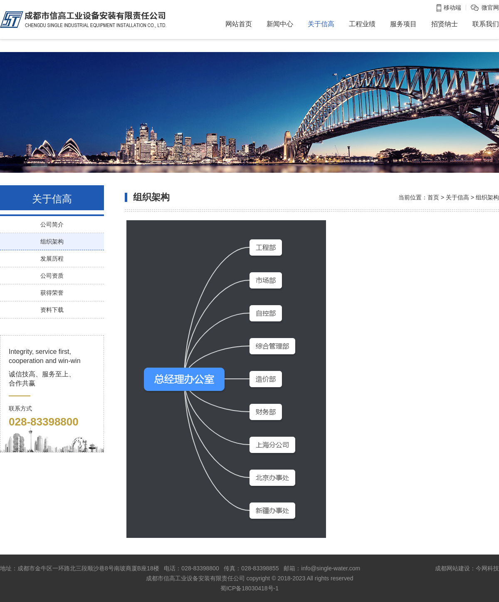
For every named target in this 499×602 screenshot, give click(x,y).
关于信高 (321, 23)
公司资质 (52, 275)
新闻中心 (280, 23)
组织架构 (52, 241)
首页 (433, 197)
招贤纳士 (444, 23)
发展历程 (52, 258)
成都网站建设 (452, 568)
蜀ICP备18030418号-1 (249, 588)
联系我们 (485, 23)
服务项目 (403, 23)
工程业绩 (362, 23)
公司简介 (52, 224)
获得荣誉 (52, 292)
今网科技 (487, 568)
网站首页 (238, 23)
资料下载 (52, 309)
